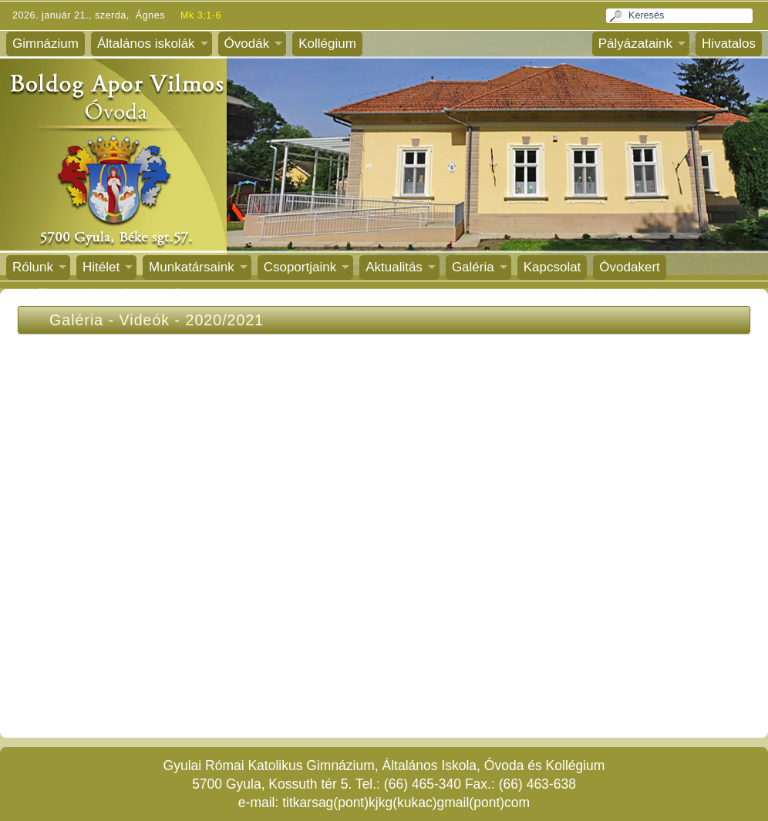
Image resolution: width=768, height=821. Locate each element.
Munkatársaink (191, 267)
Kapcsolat (552, 267)
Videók (145, 319)
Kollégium (327, 43)
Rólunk (32, 267)
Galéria (473, 267)
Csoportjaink (300, 267)
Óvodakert (629, 267)
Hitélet (101, 267)
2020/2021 (225, 319)
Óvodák (247, 43)
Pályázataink (635, 43)
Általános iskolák (146, 43)
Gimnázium (45, 43)
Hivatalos (729, 43)
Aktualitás (394, 267)
